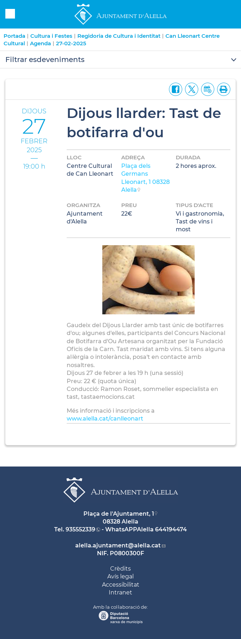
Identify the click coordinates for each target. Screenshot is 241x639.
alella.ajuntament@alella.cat (118, 545)
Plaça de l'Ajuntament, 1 (118, 513)
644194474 (171, 529)
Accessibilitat (120, 584)
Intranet (120, 592)
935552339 (80, 529)
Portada (14, 35)
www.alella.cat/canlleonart (105, 418)
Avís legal (120, 576)
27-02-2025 (71, 43)
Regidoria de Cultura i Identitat (118, 35)
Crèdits (120, 568)
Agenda (40, 43)
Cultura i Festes (51, 35)
